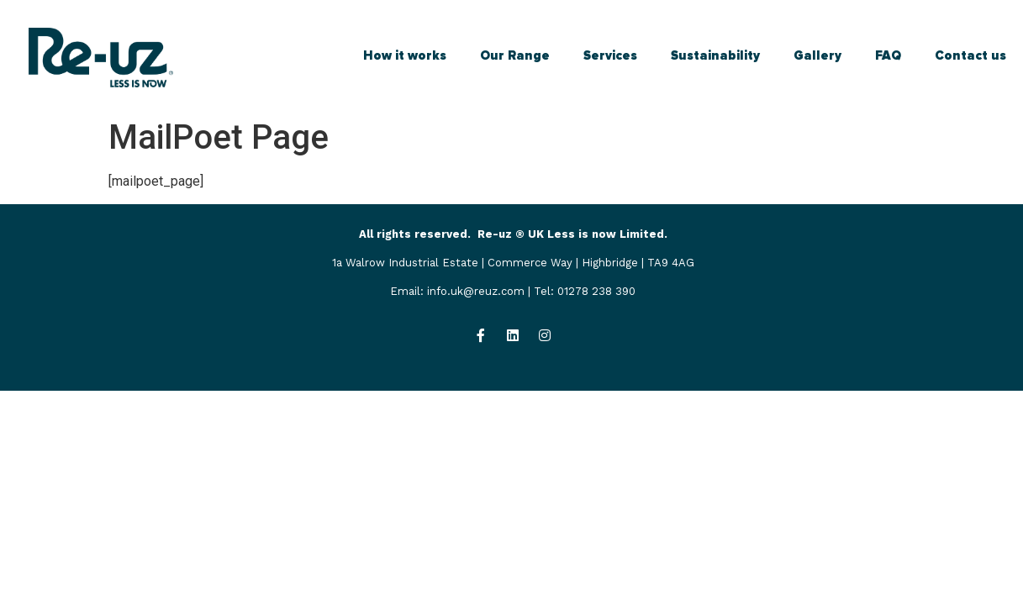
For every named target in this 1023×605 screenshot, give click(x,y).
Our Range (515, 55)
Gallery (817, 55)
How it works (404, 55)
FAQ (888, 55)
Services (610, 55)
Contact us (970, 55)
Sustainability (715, 55)
